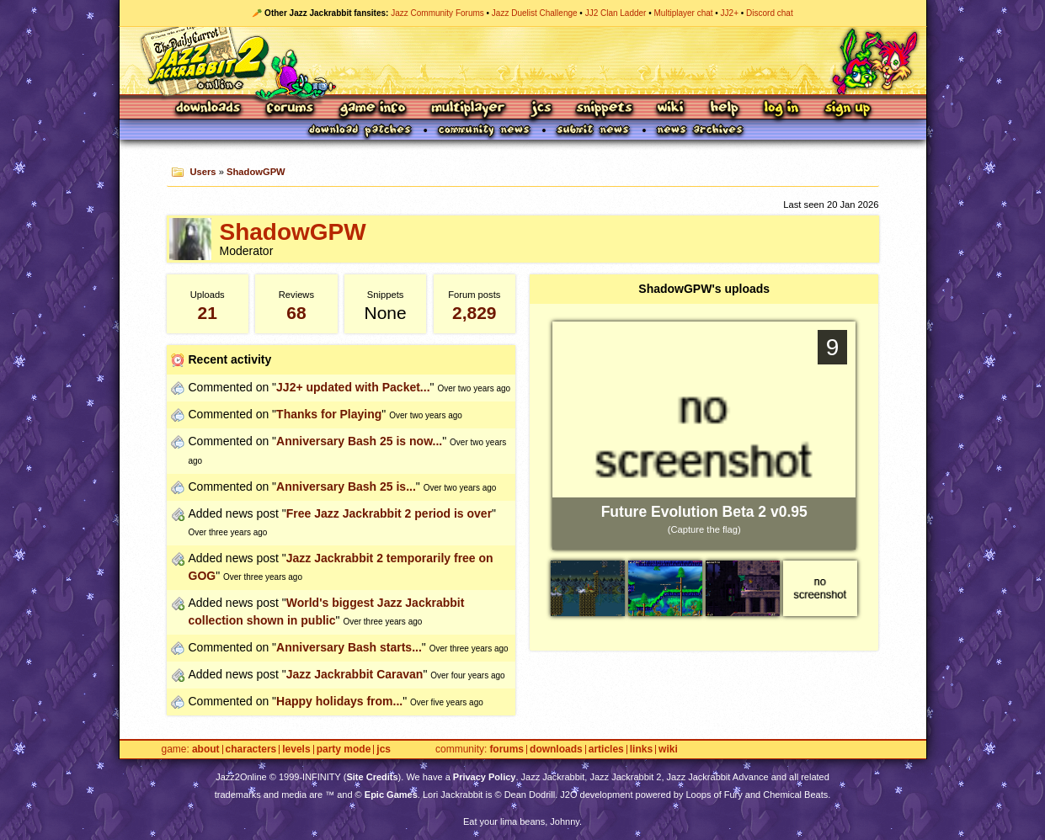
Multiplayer (468, 109)
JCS (541, 109)
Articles (606, 749)
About (206, 749)
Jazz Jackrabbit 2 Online (522, 60)
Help (724, 109)
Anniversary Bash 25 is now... (359, 441)
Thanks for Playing (328, 414)
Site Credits (371, 777)
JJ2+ (729, 13)
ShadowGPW (256, 172)
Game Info (372, 109)
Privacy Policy (484, 777)
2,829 (474, 312)
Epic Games (391, 794)
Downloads (209, 109)
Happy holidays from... (339, 701)
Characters (251, 749)
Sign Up (847, 109)
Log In (781, 109)
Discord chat (769, 13)
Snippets (604, 109)
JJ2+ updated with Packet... (352, 387)
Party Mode (344, 749)
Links (641, 749)
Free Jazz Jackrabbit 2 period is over (389, 513)
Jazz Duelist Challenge (535, 13)
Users (202, 172)
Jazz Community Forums (437, 13)
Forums (290, 109)
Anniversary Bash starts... (349, 647)
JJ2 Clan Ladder (616, 13)
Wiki (671, 109)
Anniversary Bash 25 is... (346, 486)
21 (207, 312)
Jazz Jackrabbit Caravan (355, 674)
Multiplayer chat (683, 13)
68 (296, 312)
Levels (296, 749)
